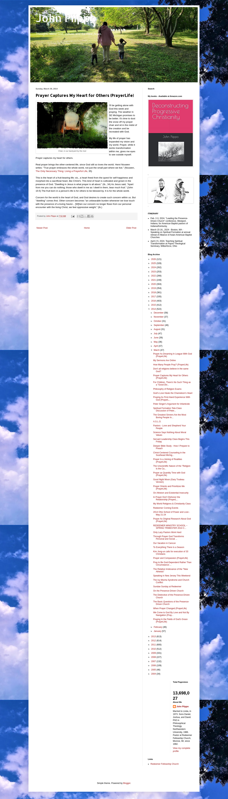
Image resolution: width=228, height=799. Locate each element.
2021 (154, 280)
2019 (154, 288)
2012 (154, 640)
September (159, 325)
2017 (154, 296)
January (158, 631)
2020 (154, 284)
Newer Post (42, 228)
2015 (154, 305)
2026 (154, 259)
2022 (154, 276)
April (156, 346)
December (159, 312)
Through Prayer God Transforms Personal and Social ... (168, 537)
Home (87, 228)
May (156, 342)
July (156, 333)
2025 (154, 263)
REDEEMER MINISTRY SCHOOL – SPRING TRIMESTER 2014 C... (170, 526)
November (159, 317)
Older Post (131, 228)
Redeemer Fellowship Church (165, 764)
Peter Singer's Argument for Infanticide (171, 404)
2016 (154, 301)
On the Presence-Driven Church (168, 591)
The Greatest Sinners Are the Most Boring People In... (169, 416)
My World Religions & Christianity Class (172, 503)
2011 (154, 644)
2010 (154, 649)
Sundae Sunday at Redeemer (167, 586)
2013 (154, 636)
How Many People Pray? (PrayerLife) (170, 364)
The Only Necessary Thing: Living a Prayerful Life (61, 171)
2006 (154, 665)
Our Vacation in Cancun (164, 543)
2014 (154, 309)
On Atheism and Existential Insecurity (170, 493)
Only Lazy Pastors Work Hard (167, 532)
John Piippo (66, 18)
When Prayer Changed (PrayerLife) (170, 608)
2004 (154, 674)
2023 (154, 271)
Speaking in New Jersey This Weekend (171, 575)
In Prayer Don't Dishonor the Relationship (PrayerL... (166, 498)
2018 (154, 292)
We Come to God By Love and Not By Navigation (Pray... (171, 613)
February (158, 627)
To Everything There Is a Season (168, 547)
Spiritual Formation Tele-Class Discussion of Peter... (167, 409)
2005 (154, 670)
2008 (154, 657)
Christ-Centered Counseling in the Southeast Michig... (169, 453)
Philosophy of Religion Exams (167, 389)
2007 (154, 661)
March (157, 350)
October (158, 321)
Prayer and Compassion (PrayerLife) (170, 558)
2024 (154, 267)
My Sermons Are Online (164, 360)
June (156, 337)
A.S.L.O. (157, 421)
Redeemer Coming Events (165, 508)
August (157, 329)
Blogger (126, 783)
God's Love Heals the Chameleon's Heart (172, 393)
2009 (154, 653)
